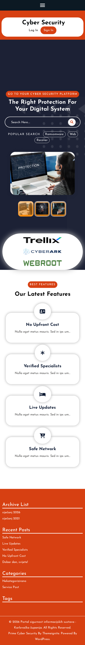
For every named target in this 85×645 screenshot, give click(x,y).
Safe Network (42, 449)
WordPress (42, 639)
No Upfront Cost (42, 325)
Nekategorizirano (14, 581)
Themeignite (50, 633)
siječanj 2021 (11, 518)
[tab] (25, 209)
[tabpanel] (42, 146)
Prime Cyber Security (22, 633)
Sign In (48, 30)
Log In (33, 30)
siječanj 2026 (11, 512)
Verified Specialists (42, 366)
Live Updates (42, 408)
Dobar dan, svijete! (15, 562)
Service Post (10, 587)
